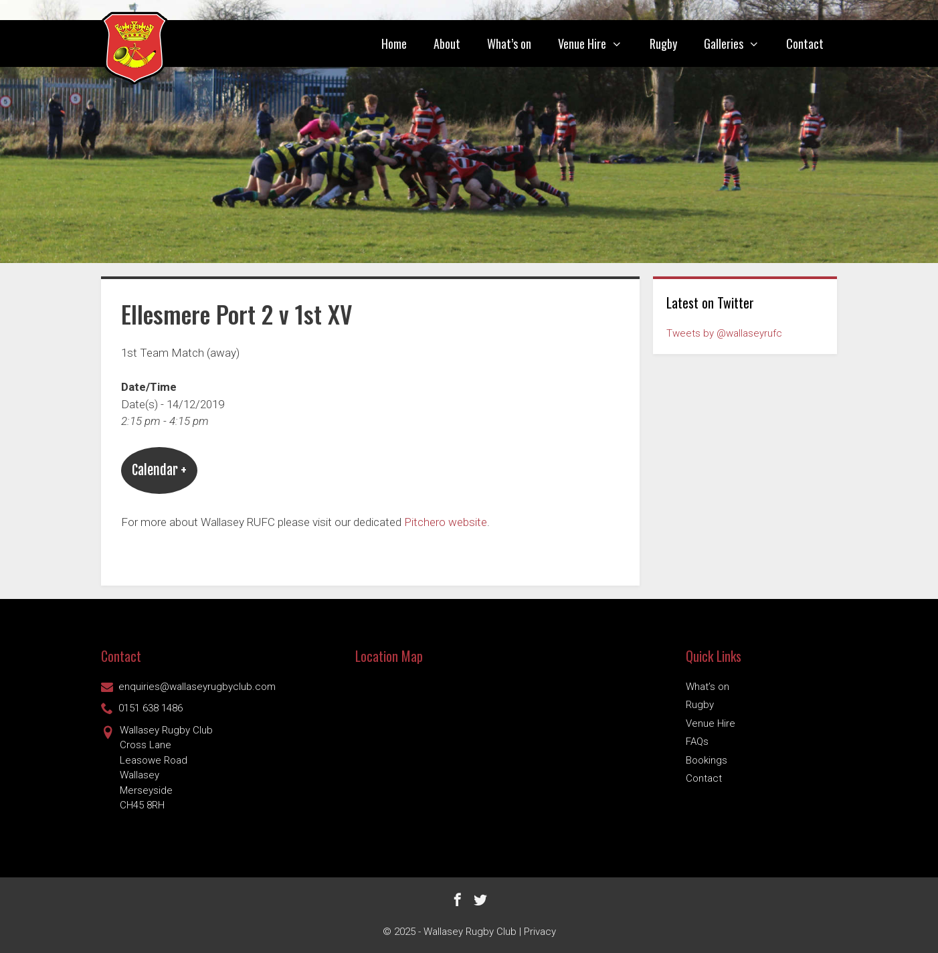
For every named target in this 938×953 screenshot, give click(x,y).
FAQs (697, 741)
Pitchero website (445, 522)
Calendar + (159, 470)
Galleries (738, 43)
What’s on (509, 43)
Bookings (706, 760)
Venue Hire (597, 43)
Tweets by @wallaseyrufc (724, 333)
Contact (805, 43)
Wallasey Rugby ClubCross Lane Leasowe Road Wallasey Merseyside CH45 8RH (157, 767)
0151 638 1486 (142, 708)
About (447, 43)
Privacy (540, 932)
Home (394, 43)
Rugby (663, 43)
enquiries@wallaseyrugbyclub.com (188, 687)
